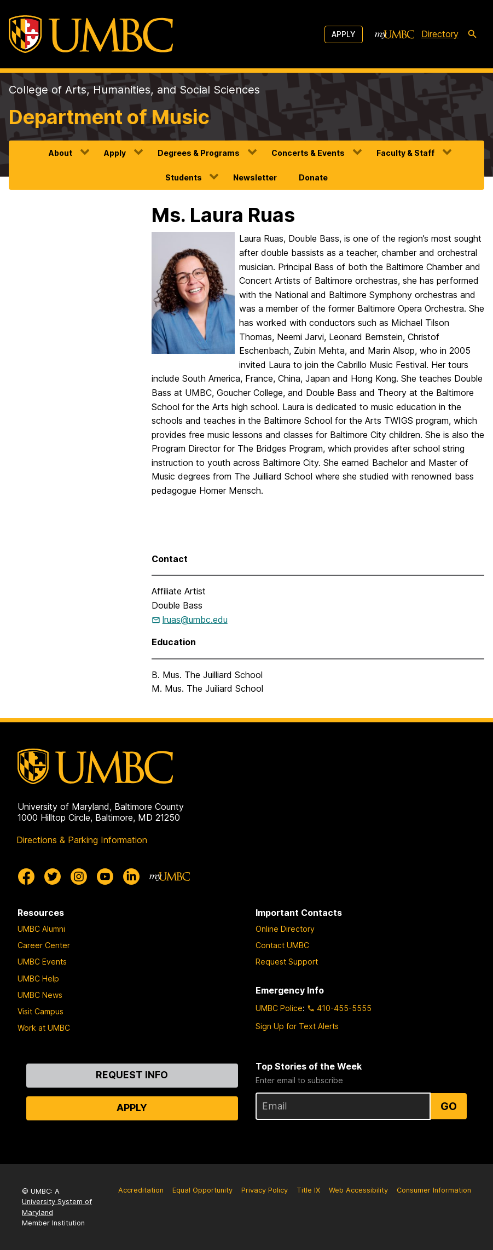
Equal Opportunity (202, 1190)
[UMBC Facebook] (26, 877)
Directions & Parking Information (81, 839)
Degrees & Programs (199, 152)
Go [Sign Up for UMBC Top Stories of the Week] (448, 1106)
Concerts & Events (308, 152)
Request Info (132, 1074)
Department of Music (109, 117)
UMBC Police (279, 1008)
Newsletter (255, 177)
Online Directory (285, 928)
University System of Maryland (57, 1207)
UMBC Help (38, 978)
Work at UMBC (44, 1027)
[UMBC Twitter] (52, 877)
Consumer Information (434, 1190)
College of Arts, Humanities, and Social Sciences (134, 89)
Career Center (44, 945)
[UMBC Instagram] (79, 877)
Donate (313, 177)
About (60, 152)
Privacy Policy (264, 1190)
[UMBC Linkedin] (131, 877)
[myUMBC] (394, 34)
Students (183, 177)
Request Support (287, 961)
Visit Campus (40, 1011)
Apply (344, 34)
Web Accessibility (358, 1190)
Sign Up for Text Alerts (297, 1026)
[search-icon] (472, 34)
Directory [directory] (440, 33)
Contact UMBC (282, 945)
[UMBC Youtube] (105, 877)
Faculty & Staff (405, 152)
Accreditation (141, 1190)
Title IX (308, 1190)
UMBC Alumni (41, 928)
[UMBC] (91, 34)
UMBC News (40, 995)
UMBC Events (42, 961)
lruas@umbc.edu (195, 619)
